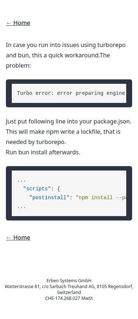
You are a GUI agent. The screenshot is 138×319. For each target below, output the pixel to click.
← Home (18, 23)
